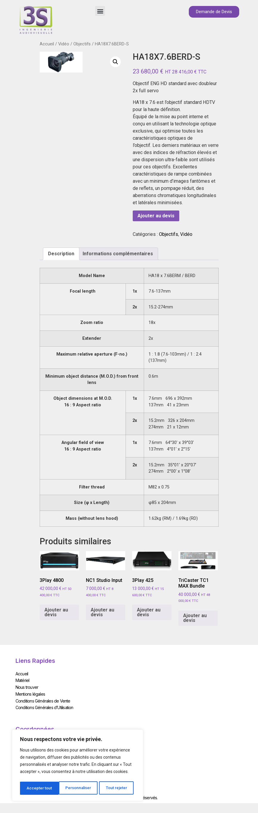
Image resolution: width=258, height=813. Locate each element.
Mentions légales (30, 692)
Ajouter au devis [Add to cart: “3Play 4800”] (56, 612)
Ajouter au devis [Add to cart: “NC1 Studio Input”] (102, 612)
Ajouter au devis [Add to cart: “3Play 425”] (148, 612)
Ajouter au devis (156, 216)
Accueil (47, 44)
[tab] (61, 254)
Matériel (23, 679)
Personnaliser (40, 788)
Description (61, 253)
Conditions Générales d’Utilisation (44, 704)
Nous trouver (27, 685)
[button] (100, 11)
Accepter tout (116, 788)
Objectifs (82, 44)
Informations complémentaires (118, 253)
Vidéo (63, 44)
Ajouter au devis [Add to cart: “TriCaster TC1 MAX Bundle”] (195, 618)
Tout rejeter (78, 788)
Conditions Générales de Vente (43, 698)
